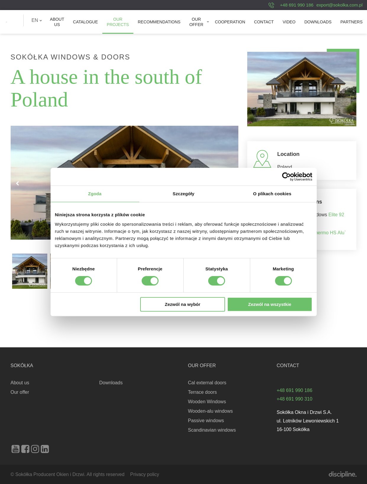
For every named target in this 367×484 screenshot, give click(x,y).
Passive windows (206, 420)
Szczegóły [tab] (183, 193)
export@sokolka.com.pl (339, 4)
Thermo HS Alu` (329, 232)
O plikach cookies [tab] (272, 193)
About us (57, 22)
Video (289, 22)
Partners (351, 22)
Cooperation (230, 22)
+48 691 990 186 (296, 4)
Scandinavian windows (212, 430)
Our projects (118, 22)
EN (37, 20)
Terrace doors (202, 392)
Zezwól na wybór (182, 304)
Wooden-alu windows (210, 411)
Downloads (318, 22)
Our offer (196, 22)
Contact (264, 22)
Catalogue (85, 22)
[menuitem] (37, 20)
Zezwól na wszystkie (269, 304)
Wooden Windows (207, 401)
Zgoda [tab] (95, 193)
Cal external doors (207, 382)
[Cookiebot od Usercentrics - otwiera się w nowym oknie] (286, 176)
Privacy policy (144, 474)
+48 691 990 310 (295, 398)
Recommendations (159, 22)
